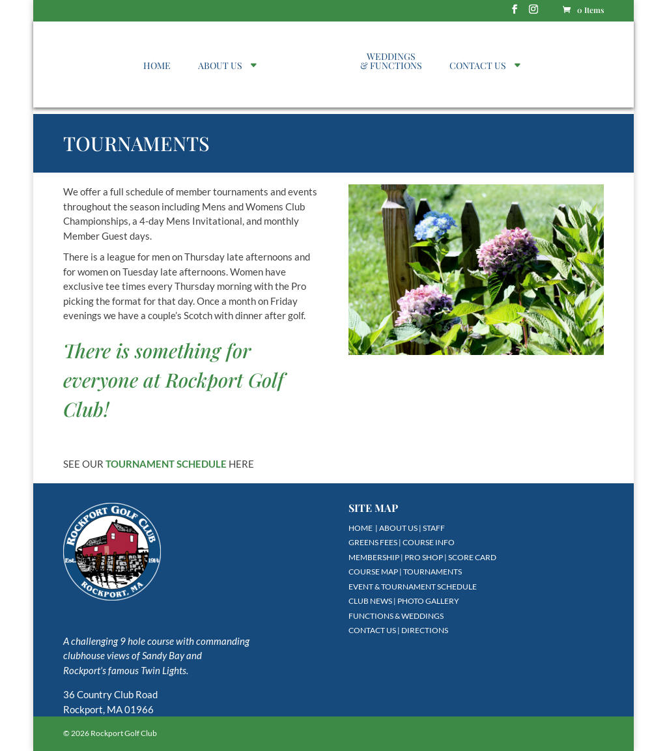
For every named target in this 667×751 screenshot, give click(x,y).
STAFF (434, 528)
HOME (157, 66)
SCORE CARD (472, 557)
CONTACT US (477, 66)
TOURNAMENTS (432, 571)
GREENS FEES (372, 542)
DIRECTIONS (424, 630)
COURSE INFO (429, 542)
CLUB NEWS (370, 601)
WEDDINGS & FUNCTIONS (391, 62)
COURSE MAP (373, 571)
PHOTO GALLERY (428, 601)
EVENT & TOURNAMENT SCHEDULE (412, 586)
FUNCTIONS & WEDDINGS (396, 616)
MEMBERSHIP (373, 557)
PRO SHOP (423, 557)
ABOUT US (220, 66)
